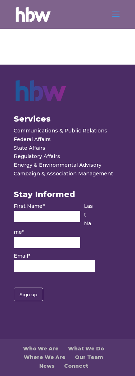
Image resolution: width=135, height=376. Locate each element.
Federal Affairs (32, 139)
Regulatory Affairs (37, 156)
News (47, 366)
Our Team (89, 357)
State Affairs (29, 148)
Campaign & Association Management (63, 173)
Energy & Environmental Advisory (58, 165)
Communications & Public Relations (60, 130)
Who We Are (41, 348)
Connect (76, 366)
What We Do (86, 348)
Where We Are (45, 357)
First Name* (29, 206)
